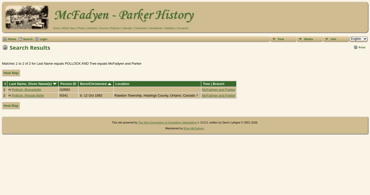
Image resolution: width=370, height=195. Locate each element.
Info (333, 39)
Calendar (127, 28)
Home (56, 28)
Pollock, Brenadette (26, 90)
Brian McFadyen (193, 128)
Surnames (183, 28)
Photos (81, 28)
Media (308, 39)
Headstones (155, 28)
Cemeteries (140, 28)
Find (281, 39)
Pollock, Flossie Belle (28, 95)
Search (28, 39)
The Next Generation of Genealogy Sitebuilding (167, 122)
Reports (115, 28)
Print (362, 47)
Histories (92, 28)
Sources (104, 28)
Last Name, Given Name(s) (33, 84)
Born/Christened (95, 84)
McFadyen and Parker (218, 90)
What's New (68, 28)
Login (43, 39)
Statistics (170, 28)
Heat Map (11, 73)
